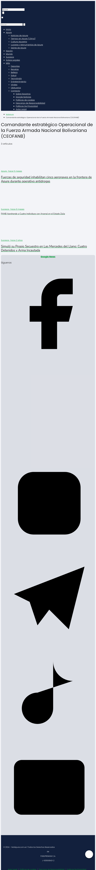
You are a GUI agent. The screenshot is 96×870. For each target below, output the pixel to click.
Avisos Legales (13, 60)
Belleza (14, 72)
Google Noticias (23, 97)
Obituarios (16, 87)
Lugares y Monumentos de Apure (27, 44)
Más (8, 63)
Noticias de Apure (19, 35)
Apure (9, 32)
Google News (48, 256)
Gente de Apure (18, 47)
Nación (9, 51)
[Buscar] (3, 12)
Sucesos (10, 57)
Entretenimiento (18, 81)
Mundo (9, 54)
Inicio (8, 29)
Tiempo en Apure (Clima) (23, 38)
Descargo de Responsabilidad (30, 103)
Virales (14, 84)
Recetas (15, 69)
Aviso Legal (21, 109)
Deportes (15, 66)
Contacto (15, 90)
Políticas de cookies (25, 100)
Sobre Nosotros (23, 93)
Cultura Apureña (19, 41)
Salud (13, 75)
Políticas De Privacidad (27, 106)
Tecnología (16, 78)
